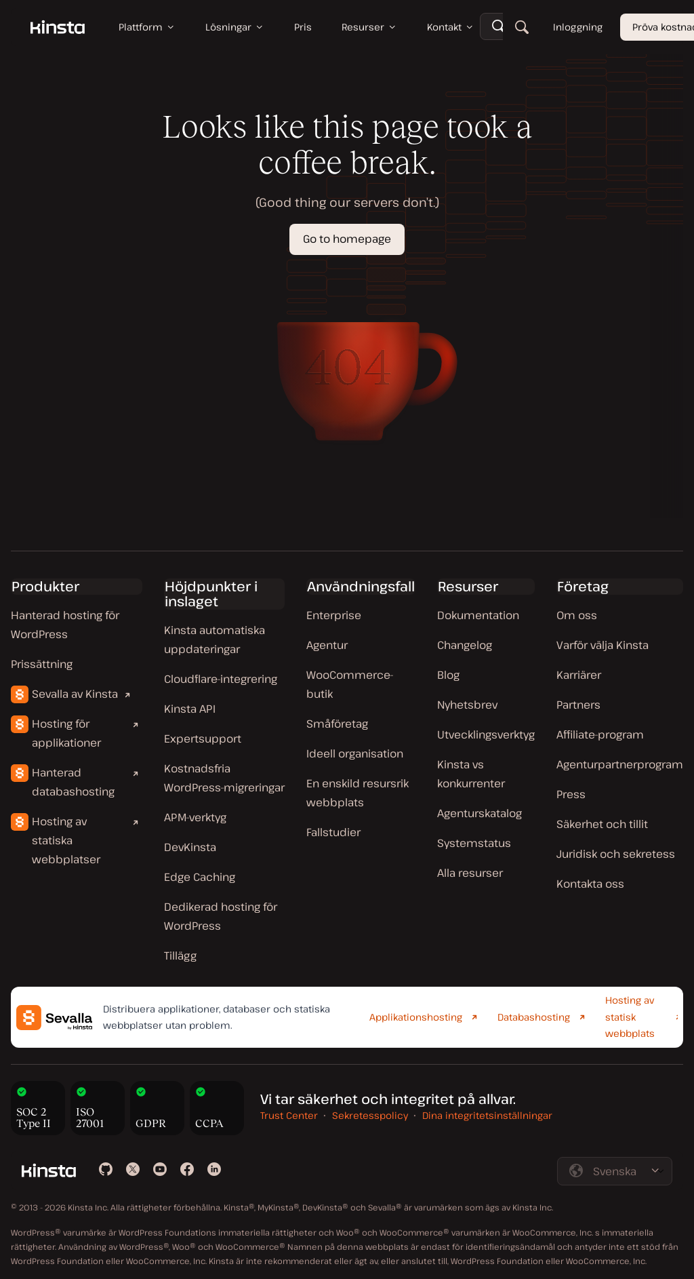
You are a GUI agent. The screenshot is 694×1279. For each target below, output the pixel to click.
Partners (578, 704)
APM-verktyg (195, 817)
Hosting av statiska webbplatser (66, 840)
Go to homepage (347, 238)
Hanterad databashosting (73, 782)
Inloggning (578, 26)
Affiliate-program (600, 734)
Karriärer (578, 674)
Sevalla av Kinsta (75, 693)
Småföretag (337, 723)
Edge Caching (199, 876)
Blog (448, 674)
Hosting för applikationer (66, 733)
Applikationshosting (415, 1016)
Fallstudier (333, 832)
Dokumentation (478, 615)
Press (571, 794)
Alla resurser (470, 872)
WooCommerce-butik (350, 684)
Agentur (327, 644)
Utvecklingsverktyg (486, 734)
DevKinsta (190, 847)
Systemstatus (474, 842)
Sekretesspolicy (370, 1115)
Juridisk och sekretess (615, 853)
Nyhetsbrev (467, 704)
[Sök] (521, 27)
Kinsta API (190, 708)
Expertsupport (202, 738)
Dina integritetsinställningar (487, 1115)
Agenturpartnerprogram (619, 764)
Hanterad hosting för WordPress (65, 625)
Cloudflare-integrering (220, 678)
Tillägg (180, 955)
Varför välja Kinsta (602, 644)
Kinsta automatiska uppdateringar (214, 639)
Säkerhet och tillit (602, 823)
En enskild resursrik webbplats (357, 793)
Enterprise (333, 615)
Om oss (576, 615)
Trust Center (289, 1115)
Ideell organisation (354, 753)
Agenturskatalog (479, 813)
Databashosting (533, 1016)
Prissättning (42, 663)
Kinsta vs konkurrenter (471, 774)
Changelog (464, 644)
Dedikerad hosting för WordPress (220, 916)
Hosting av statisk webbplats (630, 1016)
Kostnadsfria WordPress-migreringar (224, 778)
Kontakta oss (590, 883)
